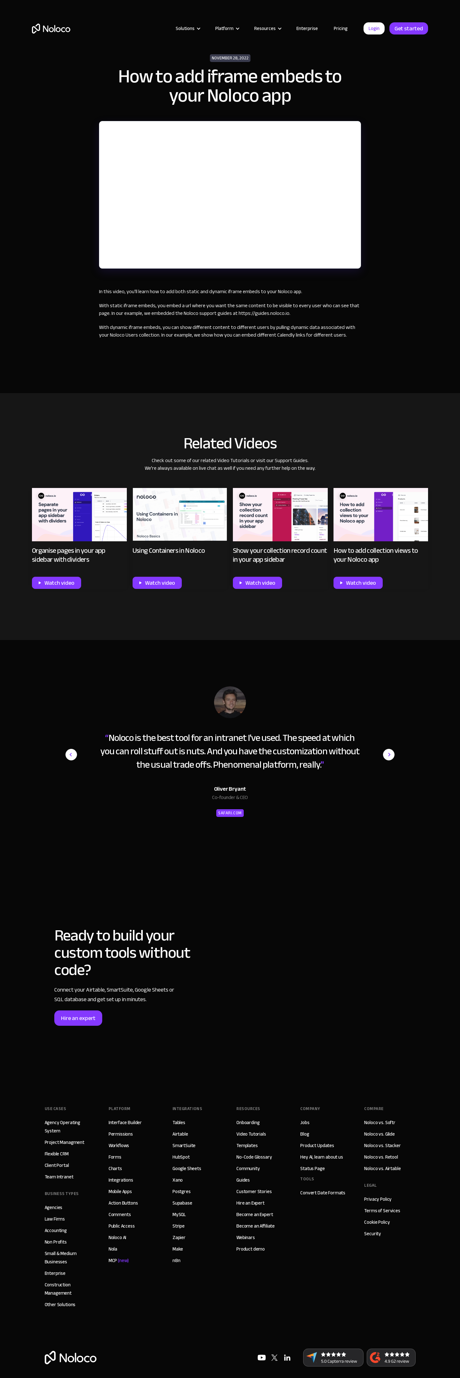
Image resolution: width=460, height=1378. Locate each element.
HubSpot (181, 1157)
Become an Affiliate (255, 1226)
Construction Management (58, 1289)
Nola (113, 1249)
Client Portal (57, 1165)
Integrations (121, 1180)
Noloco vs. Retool (381, 1157)
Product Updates (317, 1145)
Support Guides (291, 460)
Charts (115, 1168)
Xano (177, 1180)
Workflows (119, 1145)
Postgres (181, 1191)
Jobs (304, 1122)
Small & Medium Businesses (61, 1257)
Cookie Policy (377, 1222)
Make (177, 1249)
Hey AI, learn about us (321, 1157)
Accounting (56, 1230)
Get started (409, 28)
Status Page (312, 1168)
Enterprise (307, 28)
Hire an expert (78, 1018)
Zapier (179, 1237)
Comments (120, 1214)
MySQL (179, 1214)
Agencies (54, 1207)
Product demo (250, 1249)
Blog (304, 1134)
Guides (243, 1180)
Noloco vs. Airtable (382, 1168)
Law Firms (55, 1219)
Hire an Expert (250, 1203)
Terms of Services (382, 1211)
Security (372, 1234)
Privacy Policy (378, 1199)
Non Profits (56, 1242)
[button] (187, 28)
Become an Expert (254, 1214)
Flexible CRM (57, 1154)
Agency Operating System (62, 1126)
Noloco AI (117, 1237)
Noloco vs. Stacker (382, 1145)
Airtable (180, 1134)
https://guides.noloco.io (264, 313)
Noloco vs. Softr (379, 1122)
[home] (51, 29)
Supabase (182, 1203)
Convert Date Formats (322, 1193)
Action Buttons (123, 1203)
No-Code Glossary (254, 1157)
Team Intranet (59, 1177)
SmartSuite (184, 1145)
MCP (119, 1260)
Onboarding (248, 1122)
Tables (178, 1122)
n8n (176, 1260)
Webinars (245, 1237)
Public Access (122, 1226)
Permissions (121, 1134)
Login (374, 28)
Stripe (178, 1226)
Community (248, 1168)
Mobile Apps (120, 1191)
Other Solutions (60, 1304)
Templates (247, 1145)
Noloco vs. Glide (379, 1134)
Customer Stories (254, 1191)
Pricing (341, 28)
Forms (115, 1157)
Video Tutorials (233, 460)
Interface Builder (125, 1122)
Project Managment (64, 1142)
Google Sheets (186, 1168)
